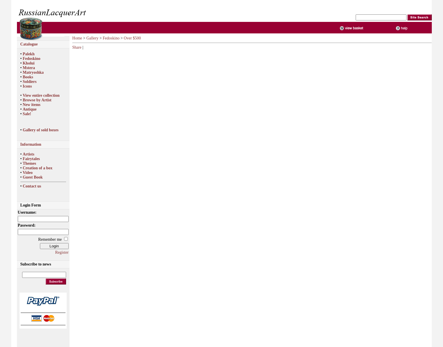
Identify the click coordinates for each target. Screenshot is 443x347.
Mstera (29, 68)
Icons (27, 86)
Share (77, 47)
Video (27, 172)
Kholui (28, 63)
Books (28, 77)
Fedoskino (31, 58)
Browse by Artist (37, 100)
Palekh (28, 54)
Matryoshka (33, 72)
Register (62, 252)
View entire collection (41, 95)
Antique (29, 109)
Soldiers (29, 81)
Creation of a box (38, 168)
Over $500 (132, 38)
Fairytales (31, 159)
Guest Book (33, 177)
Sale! (27, 114)
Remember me (50, 239)
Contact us (32, 186)
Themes (29, 163)
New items (32, 105)
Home (77, 38)
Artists (28, 154)
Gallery (92, 38)
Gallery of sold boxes (41, 130)
